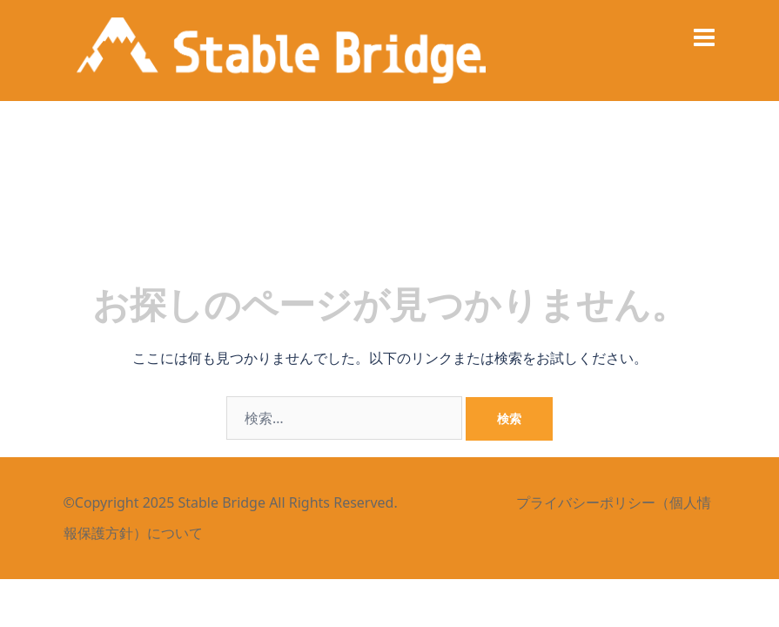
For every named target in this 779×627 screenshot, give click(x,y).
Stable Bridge (221, 502)
